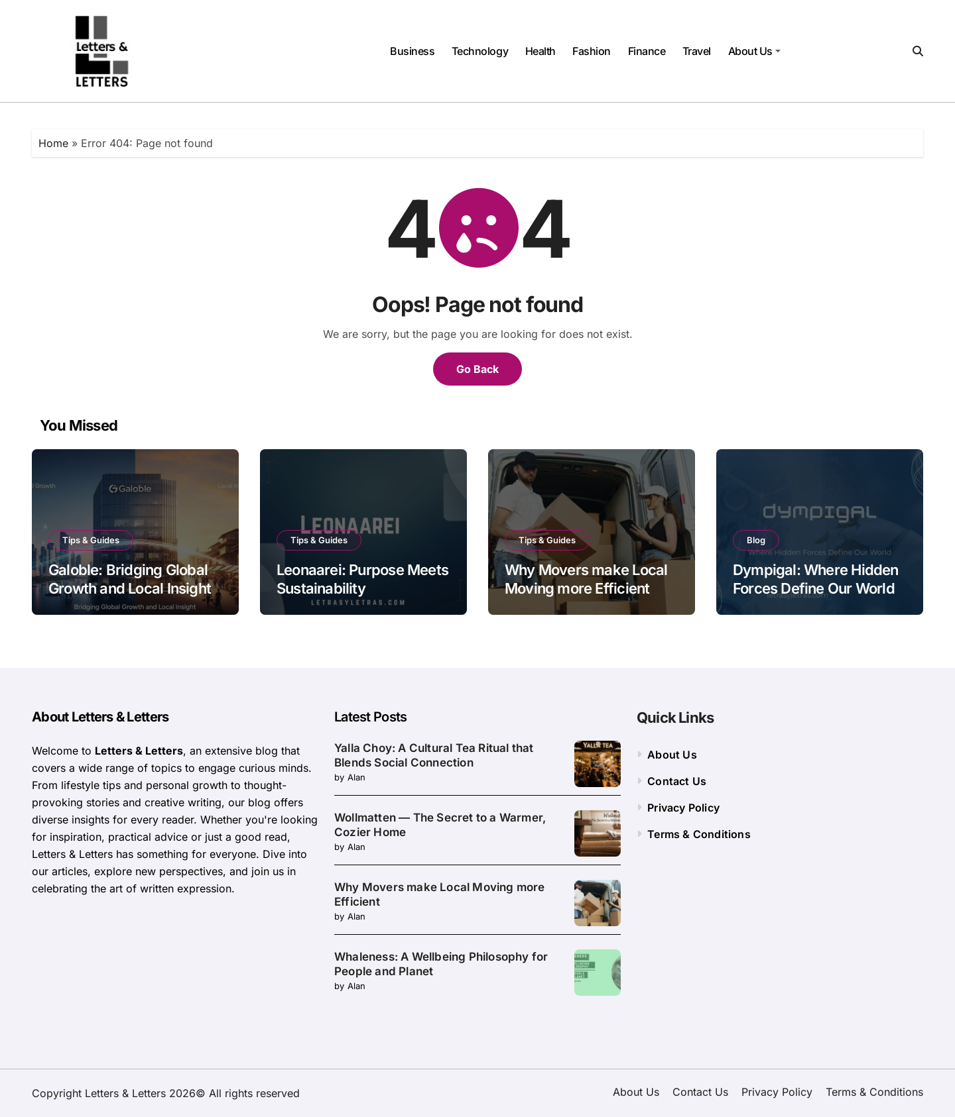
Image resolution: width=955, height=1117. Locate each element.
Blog (756, 540)
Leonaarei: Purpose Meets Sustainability (362, 579)
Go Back (477, 369)
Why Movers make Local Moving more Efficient (586, 579)
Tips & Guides (90, 540)
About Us (754, 51)
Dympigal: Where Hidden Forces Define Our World (816, 579)
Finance (647, 51)
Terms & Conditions (699, 834)
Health (540, 51)
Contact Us (676, 781)
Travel (696, 51)
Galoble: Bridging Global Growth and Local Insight (129, 579)
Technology (480, 51)
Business (412, 51)
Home (53, 143)
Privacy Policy (683, 807)
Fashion (591, 51)
